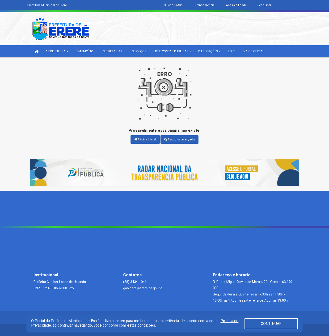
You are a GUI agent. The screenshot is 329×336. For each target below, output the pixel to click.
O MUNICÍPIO (86, 51)
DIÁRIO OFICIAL (253, 51)
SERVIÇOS (139, 51)
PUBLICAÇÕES (209, 51)
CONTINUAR (271, 323)
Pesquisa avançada (179, 139)
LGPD (232, 51)
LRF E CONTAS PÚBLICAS (172, 51)
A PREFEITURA (57, 51)
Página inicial (145, 139)
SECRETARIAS (114, 51)
